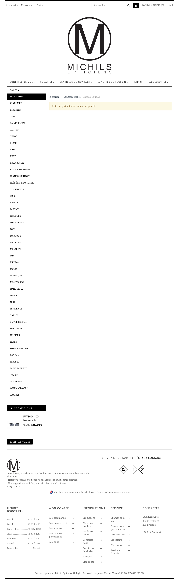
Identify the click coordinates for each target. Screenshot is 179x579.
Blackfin (15, 109)
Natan (13, 295)
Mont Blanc (17, 282)
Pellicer (15, 335)
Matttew (15, 242)
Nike (12, 302)
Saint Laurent (18, 368)
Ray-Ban (14, 355)
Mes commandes (57, 517)
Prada (13, 341)
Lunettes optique (71, 96)
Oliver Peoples (18, 321)
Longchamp (17, 222)
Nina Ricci (16, 308)
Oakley (14, 315)
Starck (14, 374)
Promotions (23, 408)
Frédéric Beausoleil (22, 182)
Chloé (13, 136)
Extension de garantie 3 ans (118, 528)
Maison (54, 96)
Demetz (14, 142)
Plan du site (88, 561)
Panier (40, 5)
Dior (12, 149)
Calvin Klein (17, 123)
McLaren (15, 249)
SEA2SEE (14, 361)
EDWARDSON (17, 162)
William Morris (19, 388)
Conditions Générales (88, 550)
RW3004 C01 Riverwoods (31, 418)
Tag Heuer (16, 381)
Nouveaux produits (88, 524)
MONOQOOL (16, 275)
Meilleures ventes (88, 533)
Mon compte (27, 5)
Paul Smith (16, 328)
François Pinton (20, 176)
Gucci (13, 195)
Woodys (14, 394)
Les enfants (116, 539)
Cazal (13, 116)
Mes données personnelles (55, 535)
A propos (87, 556)
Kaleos (14, 202)
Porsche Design (19, 348)
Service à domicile (115, 552)
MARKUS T (15, 235)
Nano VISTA (16, 288)
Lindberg (15, 215)
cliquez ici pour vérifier (117, 492)
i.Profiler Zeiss (118, 534)
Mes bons (54, 541)
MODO (13, 268)
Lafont (14, 209)
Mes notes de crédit (58, 523)
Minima (14, 262)
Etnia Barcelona (20, 169)
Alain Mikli (16, 103)
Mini (12, 255)
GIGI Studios (17, 189)
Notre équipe (117, 545)
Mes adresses (55, 528)
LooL (13, 229)
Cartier (14, 129)
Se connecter (11, 5)
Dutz (13, 156)
